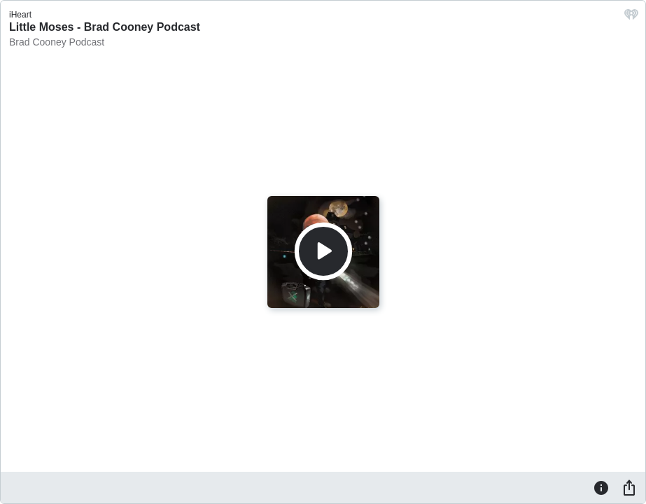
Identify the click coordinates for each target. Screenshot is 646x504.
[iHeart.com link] (631, 18)
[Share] (629, 487)
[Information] (601, 487)
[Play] (323, 251)
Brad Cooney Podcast (56, 42)
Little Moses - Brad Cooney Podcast (104, 27)
